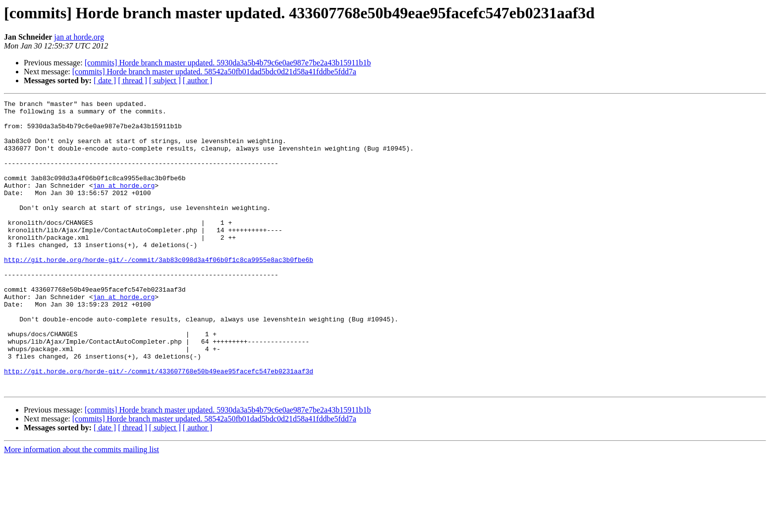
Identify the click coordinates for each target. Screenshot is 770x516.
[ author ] (198, 80)
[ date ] (105, 80)
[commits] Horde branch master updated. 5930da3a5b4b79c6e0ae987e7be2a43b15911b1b (228, 62)
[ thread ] (132, 80)
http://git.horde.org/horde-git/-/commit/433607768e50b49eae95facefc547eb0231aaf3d (158, 425)
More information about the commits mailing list (81, 507)
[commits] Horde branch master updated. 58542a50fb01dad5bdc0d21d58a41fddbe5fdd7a (214, 71)
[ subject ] (165, 80)
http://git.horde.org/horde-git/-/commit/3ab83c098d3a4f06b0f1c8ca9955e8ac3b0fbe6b (158, 292)
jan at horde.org (79, 37)
